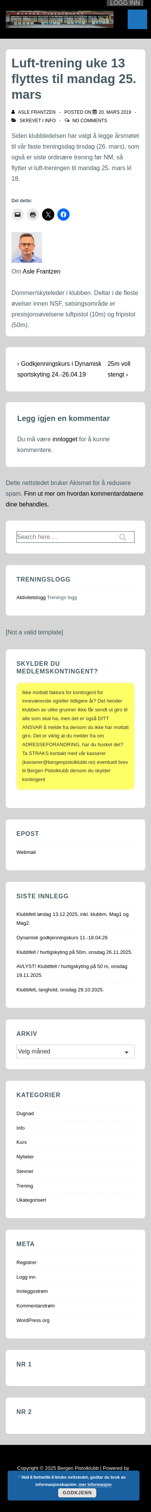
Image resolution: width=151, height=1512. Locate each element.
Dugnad (25, 1113)
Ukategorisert (31, 1200)
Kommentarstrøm (35, 1306)
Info (50, 120)
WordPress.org (32, 1320)
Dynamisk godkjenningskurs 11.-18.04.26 (61, 937)
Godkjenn (77, 1493)
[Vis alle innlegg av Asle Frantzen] (34, 112)
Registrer (26, 1262)
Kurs (21, 1142)
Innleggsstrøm (32, 1291)
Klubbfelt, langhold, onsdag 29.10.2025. (60, 990)
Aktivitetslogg (31, 597)
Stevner (25, 1171)
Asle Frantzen (41, 271)
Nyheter (25, 1157)
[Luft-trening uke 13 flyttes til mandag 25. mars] (115, 112)
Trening (24, 1186)
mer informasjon (95, 1484)
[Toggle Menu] (137, 19)
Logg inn (26, 1277)
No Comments (89, 120)
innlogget (64, 439)
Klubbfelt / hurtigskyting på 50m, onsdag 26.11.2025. (74, 952)
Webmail (26, 852)
